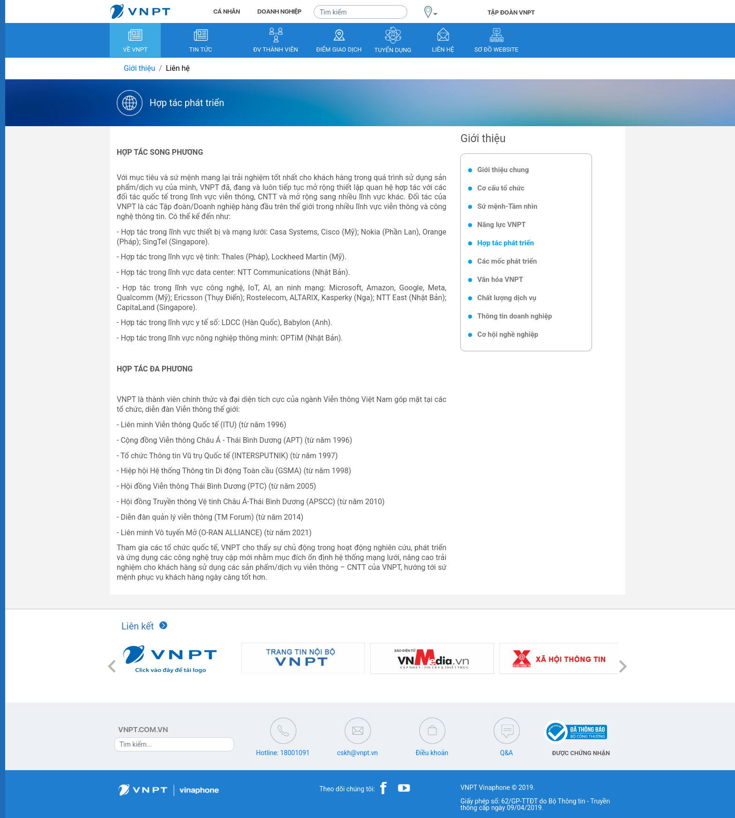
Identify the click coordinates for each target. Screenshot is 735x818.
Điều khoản (432, 753)
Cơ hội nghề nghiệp (507, 334)
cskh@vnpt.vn (357, 753)
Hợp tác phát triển (505, 243)
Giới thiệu (139, 68)
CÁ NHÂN (226, 11)
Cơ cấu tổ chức (500, 188)
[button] (112, 667)
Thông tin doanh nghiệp (514, 316)
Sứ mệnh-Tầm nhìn (507, 206)
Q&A (506, 753)
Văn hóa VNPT (500, 279)
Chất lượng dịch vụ (506, 298)
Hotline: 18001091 (282, 753)
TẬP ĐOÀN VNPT (511, 12)
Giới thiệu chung (503, 170)
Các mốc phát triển (507, 261)
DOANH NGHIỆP (279, 11)
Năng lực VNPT (501, 224)
